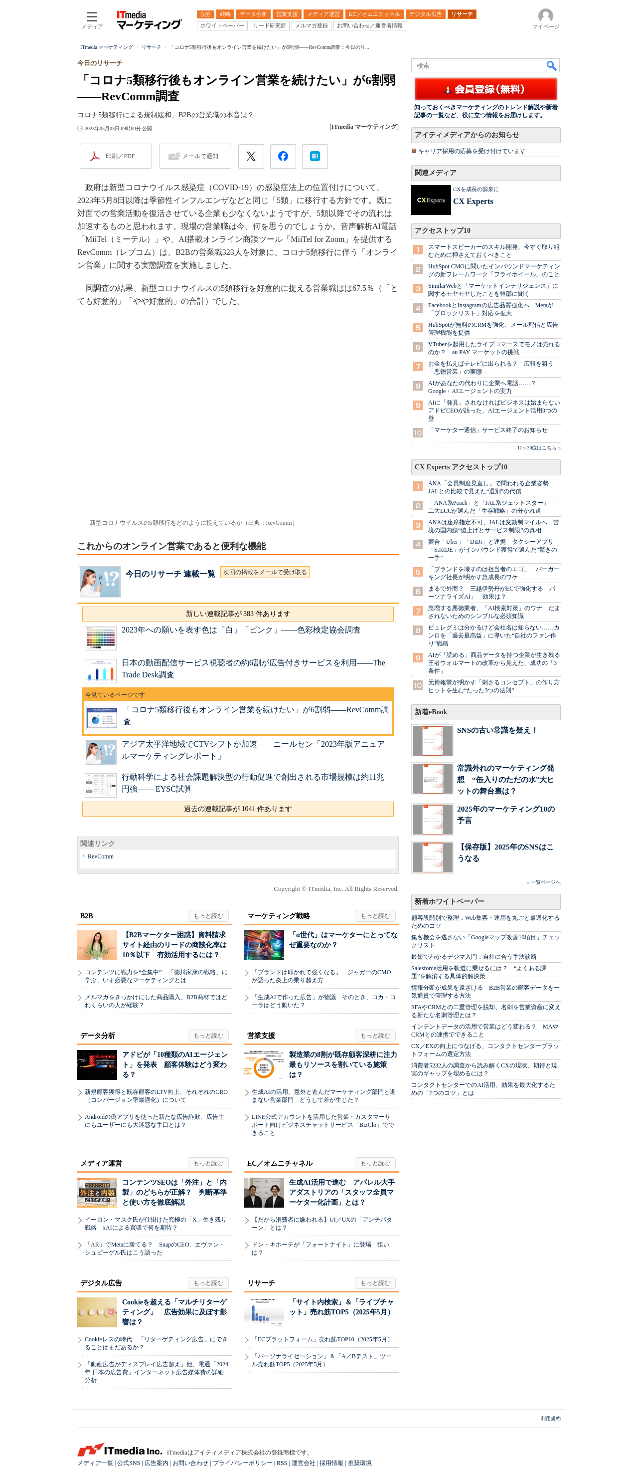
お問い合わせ (190, 1463)
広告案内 (156, 1463)
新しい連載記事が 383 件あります (238, 614)
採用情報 (331, 1463)
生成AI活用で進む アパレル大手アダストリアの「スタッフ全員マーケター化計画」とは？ (342, 1192)
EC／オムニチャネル (280, 1163)
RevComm (101, 856)
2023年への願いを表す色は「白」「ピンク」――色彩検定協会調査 (241, 630)
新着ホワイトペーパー (449, 901)
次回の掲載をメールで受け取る (265, 572)
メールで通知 (200, 156)
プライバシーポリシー (243, 1463)
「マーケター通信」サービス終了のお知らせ (488, 429)
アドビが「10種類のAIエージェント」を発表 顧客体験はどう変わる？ (175, 1064)
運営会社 (304, 1463)
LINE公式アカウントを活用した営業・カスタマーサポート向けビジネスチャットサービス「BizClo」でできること (323, 1124)
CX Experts (473, 201)
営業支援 (261, 1036)
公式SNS (128, 1463)
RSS (282, 1463)
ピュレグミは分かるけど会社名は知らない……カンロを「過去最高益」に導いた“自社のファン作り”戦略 (494, 635)
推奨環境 (360, 1463)
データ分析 (97, 1036)
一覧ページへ (546, 882)
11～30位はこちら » (539, 447)
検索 (552, 65)
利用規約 (551, 1418)
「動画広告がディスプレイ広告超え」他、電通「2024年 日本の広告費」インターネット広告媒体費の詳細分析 (156, 1372)
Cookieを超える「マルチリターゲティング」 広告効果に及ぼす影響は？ (174, 1312)
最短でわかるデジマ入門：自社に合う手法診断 (474, 956)
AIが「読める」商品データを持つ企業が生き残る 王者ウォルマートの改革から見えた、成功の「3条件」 (497, 662)
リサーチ (261, 1283)
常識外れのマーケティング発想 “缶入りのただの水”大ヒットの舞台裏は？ (505, 779)
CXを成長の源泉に (476, 189)
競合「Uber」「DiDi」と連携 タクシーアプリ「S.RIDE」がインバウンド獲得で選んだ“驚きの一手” (492, 549)
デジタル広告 (101, 1283)
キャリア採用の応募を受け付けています (472, 151)
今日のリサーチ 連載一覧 (170, 574)
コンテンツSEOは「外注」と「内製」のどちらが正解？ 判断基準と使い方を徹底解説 (174, 1192)
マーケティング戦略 (278, 916)
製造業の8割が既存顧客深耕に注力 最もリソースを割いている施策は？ (346, 1064)
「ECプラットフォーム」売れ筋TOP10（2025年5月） (322, 1339)
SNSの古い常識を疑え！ (497, 730)
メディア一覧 (95, 1463)
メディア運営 (101, 1163)
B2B (86, 916)
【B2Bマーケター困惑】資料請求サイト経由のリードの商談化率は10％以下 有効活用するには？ (174, 945)
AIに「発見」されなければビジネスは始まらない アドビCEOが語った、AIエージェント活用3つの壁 (497, 410)
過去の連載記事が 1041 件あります (238, 809)
